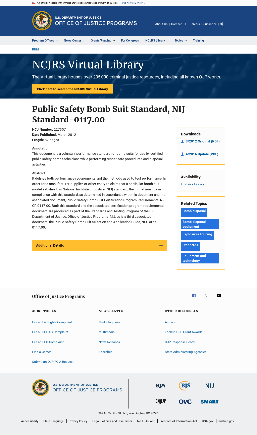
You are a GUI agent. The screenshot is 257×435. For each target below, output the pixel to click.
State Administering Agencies (185, 352)
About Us (161, 24)
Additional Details (50, 245)
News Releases (109, 342)
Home (35, 48)
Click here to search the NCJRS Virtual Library (72, 89)
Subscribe (210, 24)
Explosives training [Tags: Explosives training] (197, 234)
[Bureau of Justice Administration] (160, 389)
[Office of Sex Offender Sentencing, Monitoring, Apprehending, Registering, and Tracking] (209, 404)
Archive (170, 322)
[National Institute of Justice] (210, 389)
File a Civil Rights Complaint (52, 322)
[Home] (96, 20)
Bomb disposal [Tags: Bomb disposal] (194, 211)
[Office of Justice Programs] (42, 20)
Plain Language (53, 421)
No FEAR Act (146, 421)
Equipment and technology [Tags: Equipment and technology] (194, 258)
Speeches (105, 352)
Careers (195, 24)
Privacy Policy (78, 421)
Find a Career (41, 352)
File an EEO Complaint (48, 342)
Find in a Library (193, 184)
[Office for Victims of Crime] (185, 405)
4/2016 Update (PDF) (202, 154)
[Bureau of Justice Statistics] (185, 391)
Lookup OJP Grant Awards (183, 332)
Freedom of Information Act (178, 421)
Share (224, 26)
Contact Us (178, 24)
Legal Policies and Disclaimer (112, 421)
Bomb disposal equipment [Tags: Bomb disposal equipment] (194, 224)
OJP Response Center (180, 342)
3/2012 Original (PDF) (203, 141)
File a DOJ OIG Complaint (50, 332)
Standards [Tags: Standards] (190, 245)
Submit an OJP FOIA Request (52, 362)
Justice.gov (226, 421)
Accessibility (29, 421)
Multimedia (107, 332)
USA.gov (207, 421)
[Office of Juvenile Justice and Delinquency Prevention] (161, 405)
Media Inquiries (109, 322)
